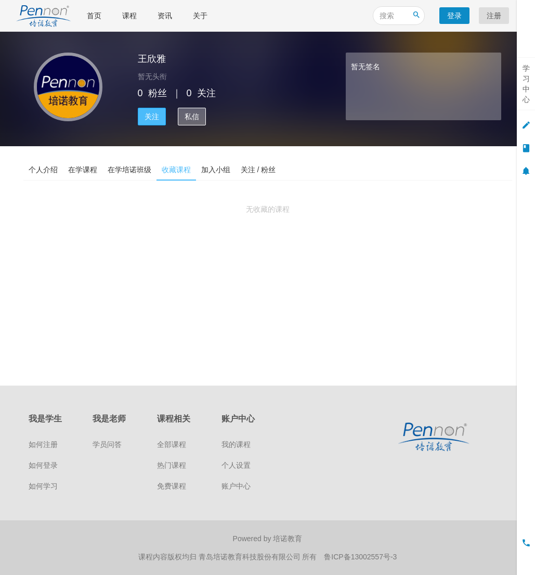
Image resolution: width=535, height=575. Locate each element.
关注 (152, 116)
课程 (129, 15)
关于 (200, 15)
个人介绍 (43, 169)
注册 (494, 15)
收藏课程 (176, 169)
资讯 (165, 15)
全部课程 (171, 444)
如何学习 (43, 486)
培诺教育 (287, 538)
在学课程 (82, 169)
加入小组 (215, 169)
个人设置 (236, 465)
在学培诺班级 (129, 169)
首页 (94, 15)
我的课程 (236, 444)
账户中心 (236, 486)
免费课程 (171, 486)
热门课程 (171, 465)
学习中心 (526, 84)
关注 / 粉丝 (258, 169)
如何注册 (43, 444)
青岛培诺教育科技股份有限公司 (251, 557)
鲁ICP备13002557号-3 (360, 557)
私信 (192, 116)
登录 (454, 15)
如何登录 (43, 465)
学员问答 (107, 444)
